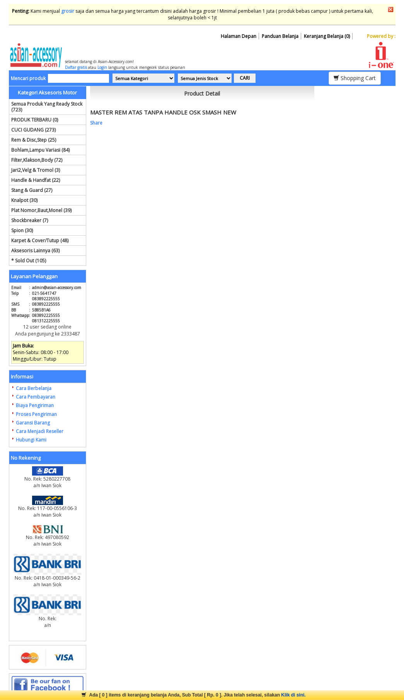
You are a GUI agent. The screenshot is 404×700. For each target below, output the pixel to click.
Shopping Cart (355, 78)
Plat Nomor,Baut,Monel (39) (41, 210)
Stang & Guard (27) (31, 190)
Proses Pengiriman (36, 414)
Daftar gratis (76, 67)
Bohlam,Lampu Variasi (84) (40, 150)
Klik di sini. (293, 695)
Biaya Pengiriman (35, 405)
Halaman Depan (238, 36)
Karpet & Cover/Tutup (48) (39, 240)
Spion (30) (22, 230)
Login (102, 67)
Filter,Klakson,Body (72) (36, 160)
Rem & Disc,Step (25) (33, 140)
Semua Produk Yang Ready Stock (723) (46, 107)
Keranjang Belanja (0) (327, 36)
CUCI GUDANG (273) (33, 130)
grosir (67, 11)
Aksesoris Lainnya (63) (35, 250)
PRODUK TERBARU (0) (34, 119)
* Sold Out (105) (28, 260)
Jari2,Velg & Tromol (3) (35, 170)
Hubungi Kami (31, 439)
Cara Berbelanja (33, 388)
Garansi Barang (33, 422)
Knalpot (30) (24, 200)
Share (96, 123)
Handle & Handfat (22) (35, 180)
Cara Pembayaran (35, 397)
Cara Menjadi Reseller (39, 431)
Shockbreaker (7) (29, 220)
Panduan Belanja (280, 36)
